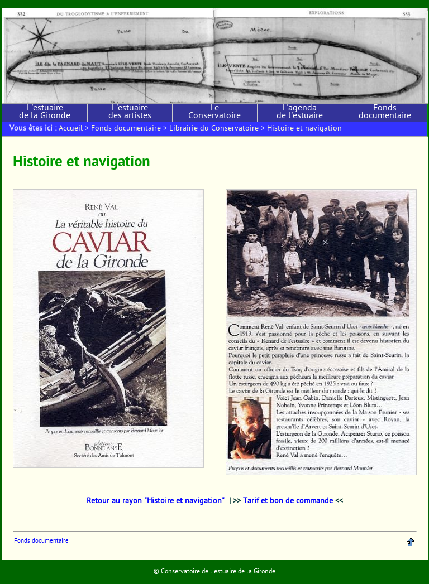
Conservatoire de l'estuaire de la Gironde (218, 571)
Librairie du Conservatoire (214, 129)
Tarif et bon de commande (288, 501)
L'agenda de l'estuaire (300, 113)
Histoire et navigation (304, 129)
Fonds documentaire (385, 113)
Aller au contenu (22, 3)
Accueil (71, 129)
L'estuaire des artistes (129, 113)
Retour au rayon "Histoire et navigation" (156, 501)
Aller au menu (62, 3)
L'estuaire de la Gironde (44, 113)
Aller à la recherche (107, 3)
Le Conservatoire (214, 113)
